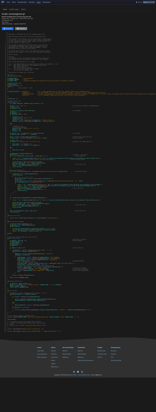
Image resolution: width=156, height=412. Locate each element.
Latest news (40, 351)
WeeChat (64, 351)
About (14, 2)
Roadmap (113, 351)
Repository (21, 29)
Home (8, 2)
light (100, 375)
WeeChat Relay (66, 354)
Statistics (113, 354)
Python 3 (23, 9)
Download (32, 2)
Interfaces (54, 354)
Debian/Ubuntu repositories (85, 360)
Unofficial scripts (14, 9)
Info (112, 357)
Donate (139, 2)
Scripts (39, 2)
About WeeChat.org (83, 375)
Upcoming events (42, 354)
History (53, 360)
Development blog (116, 360)
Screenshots (54, 357)
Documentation (22, 2)
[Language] (149, 2)
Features (53, 351)
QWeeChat (65, 357)
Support (53, 363)
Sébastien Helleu (72, 375)
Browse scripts (101, 351)
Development (46, 2)
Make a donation (42, 357)
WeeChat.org (54, 367)
